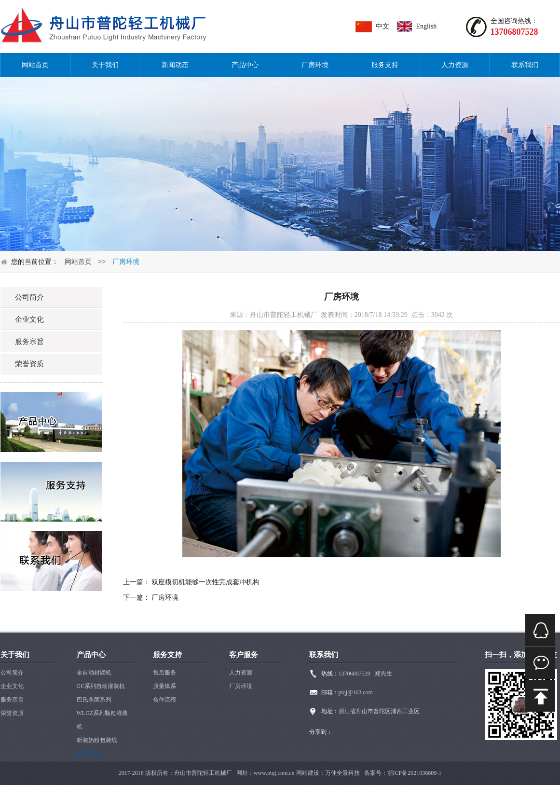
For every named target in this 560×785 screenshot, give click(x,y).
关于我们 (105, 65)
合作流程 (164, 699)
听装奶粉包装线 (97, 740)
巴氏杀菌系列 (94, 699)
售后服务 (164, 672)
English (426, 26)
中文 (382, 26)
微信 (540, 663)
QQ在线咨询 (540, 630)
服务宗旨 (12, 699)
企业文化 (12, 686)
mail (540, 696)
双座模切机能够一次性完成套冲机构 (205, 582)
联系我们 (524, 65)
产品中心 (245, 65)
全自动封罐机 (94, 672)
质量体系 (164, 686)
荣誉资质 (12, 713)
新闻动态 (175, 65)
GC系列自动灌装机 (101, 686)
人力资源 (454, 65)
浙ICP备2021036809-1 (414, 773)
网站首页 (35, 65)
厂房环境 (314, 65)
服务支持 (384, 65)
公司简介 (12, 672)
